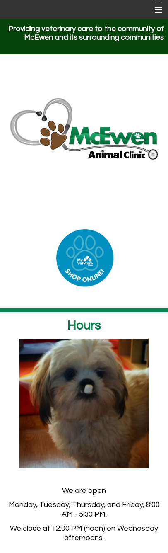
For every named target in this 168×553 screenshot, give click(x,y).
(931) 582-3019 (84, 212)
